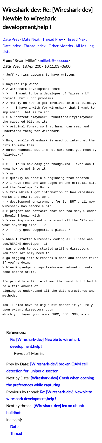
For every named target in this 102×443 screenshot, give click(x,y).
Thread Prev (52, 39)
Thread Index (35, 46)
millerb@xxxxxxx (54, 61)
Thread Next (76, 39)
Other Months (60, 46)
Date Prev (10, 39)
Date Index (11, 46)
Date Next (31, 39)
